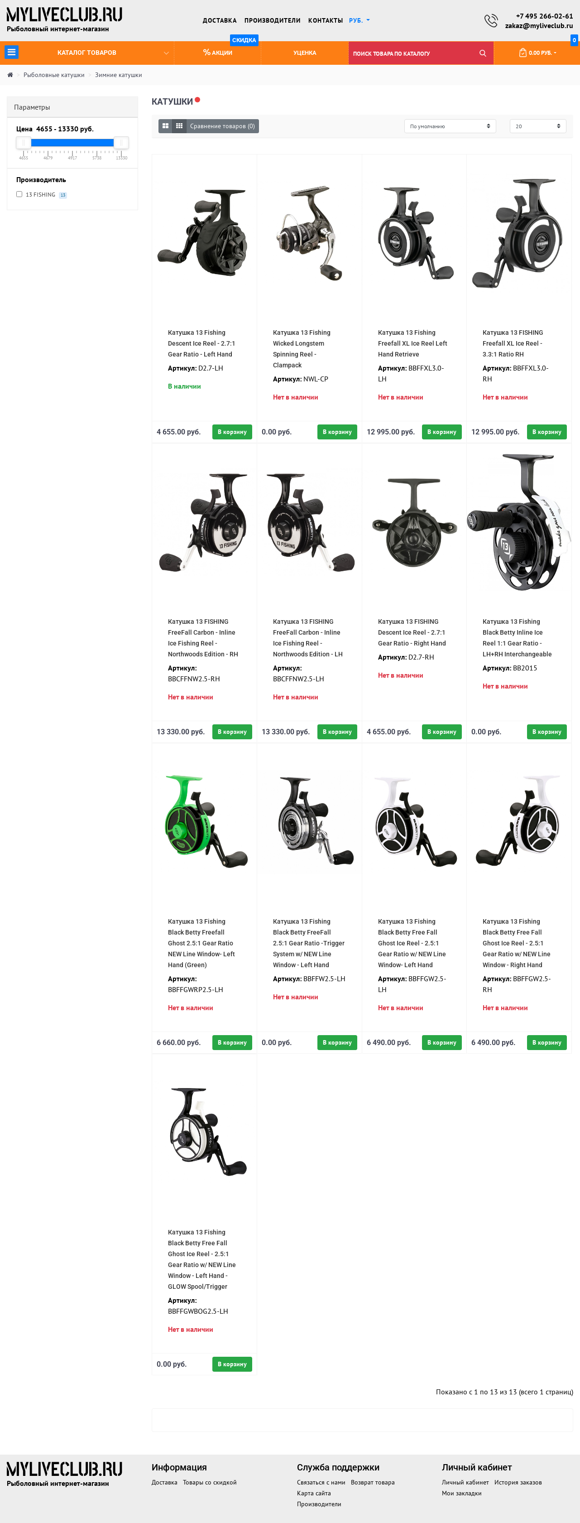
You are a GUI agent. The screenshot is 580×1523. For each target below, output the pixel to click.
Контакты (325, 20)
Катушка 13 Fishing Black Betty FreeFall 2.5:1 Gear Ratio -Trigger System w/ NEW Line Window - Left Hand (309, 943)
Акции (231, 49)
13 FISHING (41, 195)
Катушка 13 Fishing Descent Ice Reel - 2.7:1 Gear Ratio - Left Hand (201, 343)
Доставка (220, 20)
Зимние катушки (118, 75)
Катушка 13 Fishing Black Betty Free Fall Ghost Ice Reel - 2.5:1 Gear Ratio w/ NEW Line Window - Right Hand (517, 943)
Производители (272, 20)
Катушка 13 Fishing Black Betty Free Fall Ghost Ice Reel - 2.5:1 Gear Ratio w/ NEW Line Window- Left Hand (412, 943)
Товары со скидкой (210, 1482)
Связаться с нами (321, 1482)
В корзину (232, 432)
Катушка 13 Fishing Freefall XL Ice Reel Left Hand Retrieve (412, 343)
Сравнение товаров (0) (222, 126)
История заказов (518, 1482)
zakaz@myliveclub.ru (539, 25)
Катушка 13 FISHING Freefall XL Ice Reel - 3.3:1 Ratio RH (513, 343)
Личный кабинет (465, 1482)
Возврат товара (373, 1482)
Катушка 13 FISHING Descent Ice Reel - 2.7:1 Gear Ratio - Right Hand (412, 632)
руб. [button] (357, 20)
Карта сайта (314, 1493)
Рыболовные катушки (54, 75)
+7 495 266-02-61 (544, 15)
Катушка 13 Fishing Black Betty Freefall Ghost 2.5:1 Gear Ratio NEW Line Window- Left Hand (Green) (201, 943)
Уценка (304, 53)
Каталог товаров (86, 52)
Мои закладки (462, 1493)
